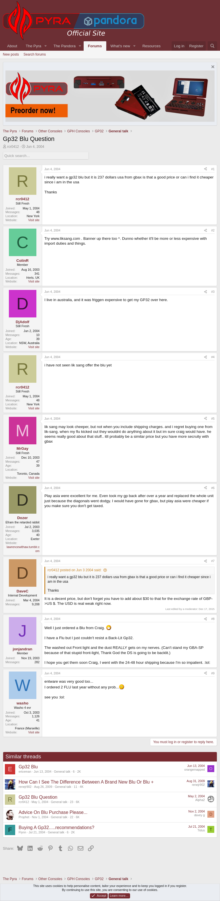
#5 (213, 418)
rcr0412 (13, 147)
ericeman (25, 771)
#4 (213, 357)
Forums (95, 46)
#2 (213, 230)
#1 (213, 169)
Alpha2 (200, 800)
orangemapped (194, 769)
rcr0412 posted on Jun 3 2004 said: (74, 570)
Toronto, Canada (28, 473)
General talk (62, 771)
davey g (199, 815)
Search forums (34, 54)
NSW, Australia (29, 343)
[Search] (212, 46)
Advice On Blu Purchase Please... (53, 812)
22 (71, 817)
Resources (151, 46)
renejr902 (25, 786)
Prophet (24, 817)
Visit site (34, 220)
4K (81, 786)
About (12, 46)
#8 (213, 619)
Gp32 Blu (28, 766)
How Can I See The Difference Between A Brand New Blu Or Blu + (86, 782)
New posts (11, 54)
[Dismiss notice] (212, 67)
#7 (213, 561)
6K (78, 802)
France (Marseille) (27, 728)
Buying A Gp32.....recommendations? (56, 827)
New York (33, 216)
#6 (213, 488)
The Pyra (33, 46)
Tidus (201, 830)
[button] (45, 46)
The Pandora (65, 46)
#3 (213, 291)
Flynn (22, 832)
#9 (213, 673)
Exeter (35, 539)
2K (79, 771)
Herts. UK (33, 277)
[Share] (205, 169)
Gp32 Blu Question (38, 797)
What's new (120, 46)
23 (71, 802)
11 (75, 786)
